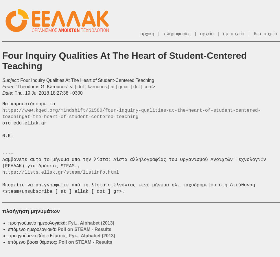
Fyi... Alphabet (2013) (91, 223)
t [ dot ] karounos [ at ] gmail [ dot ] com (112, 86)
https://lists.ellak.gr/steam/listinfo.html (60, 172)
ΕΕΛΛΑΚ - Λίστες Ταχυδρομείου (60, 21)
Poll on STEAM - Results (84, 229)
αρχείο (206, 33)
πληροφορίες (177, 33)
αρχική (147, 33)
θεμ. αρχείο (265, 33)
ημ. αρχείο (233, 33)
